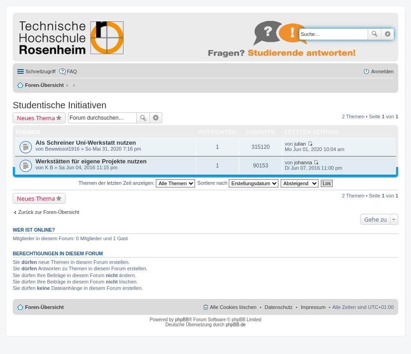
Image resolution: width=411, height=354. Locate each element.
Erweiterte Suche (387, 34)
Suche (374, 34)
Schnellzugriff (41, 71)
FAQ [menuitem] (72, 71)
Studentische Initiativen (60, 105)
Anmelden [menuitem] (382, 71)
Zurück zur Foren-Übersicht (48, 212)
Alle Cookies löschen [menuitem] (233, 307)
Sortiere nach (237, 183)
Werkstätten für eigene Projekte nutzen (91, 161)
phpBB (182, 319)
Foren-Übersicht (44, 85)
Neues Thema (36, 118)
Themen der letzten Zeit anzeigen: (136, 183)
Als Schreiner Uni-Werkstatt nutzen (86, 142)
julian (300, 144)
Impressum (313, 307)
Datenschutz (279, 307)
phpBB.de (236, 324)
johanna (303, 162)
